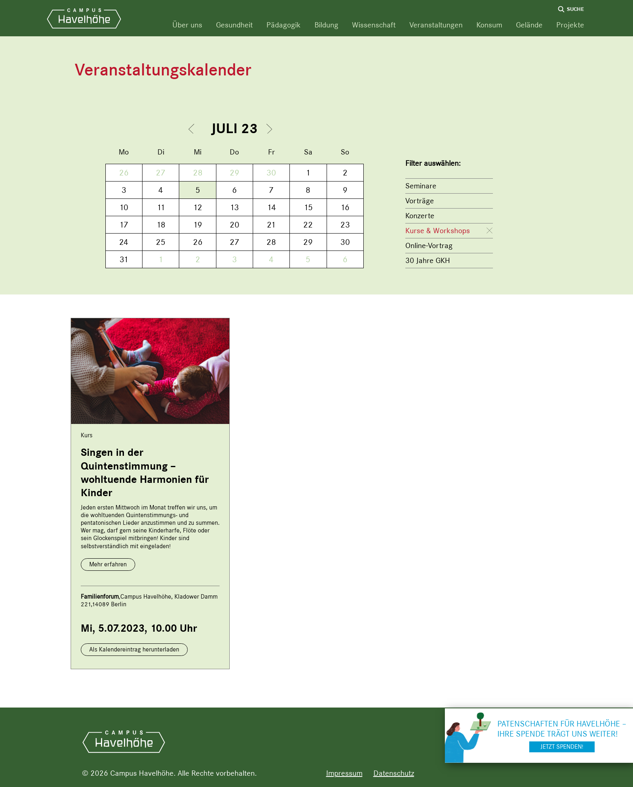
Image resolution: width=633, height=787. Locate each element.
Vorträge (419, 200)
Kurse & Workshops (437, 230)
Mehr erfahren (108, 564)
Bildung (326, 24)
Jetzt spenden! (562, 746)
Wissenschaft (374, 24)
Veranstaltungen (436, 24)
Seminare (420, 185)
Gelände (529, 24)
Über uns (187, 24)
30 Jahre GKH (427, 260)
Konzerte (419, 215)
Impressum (344, 773)
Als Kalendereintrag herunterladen (134, 649)
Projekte (570, 24)
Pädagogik (283, 24)
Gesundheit (234, 24)
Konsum (489, 24)
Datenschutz (393, 773)
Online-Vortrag (429, 245)
